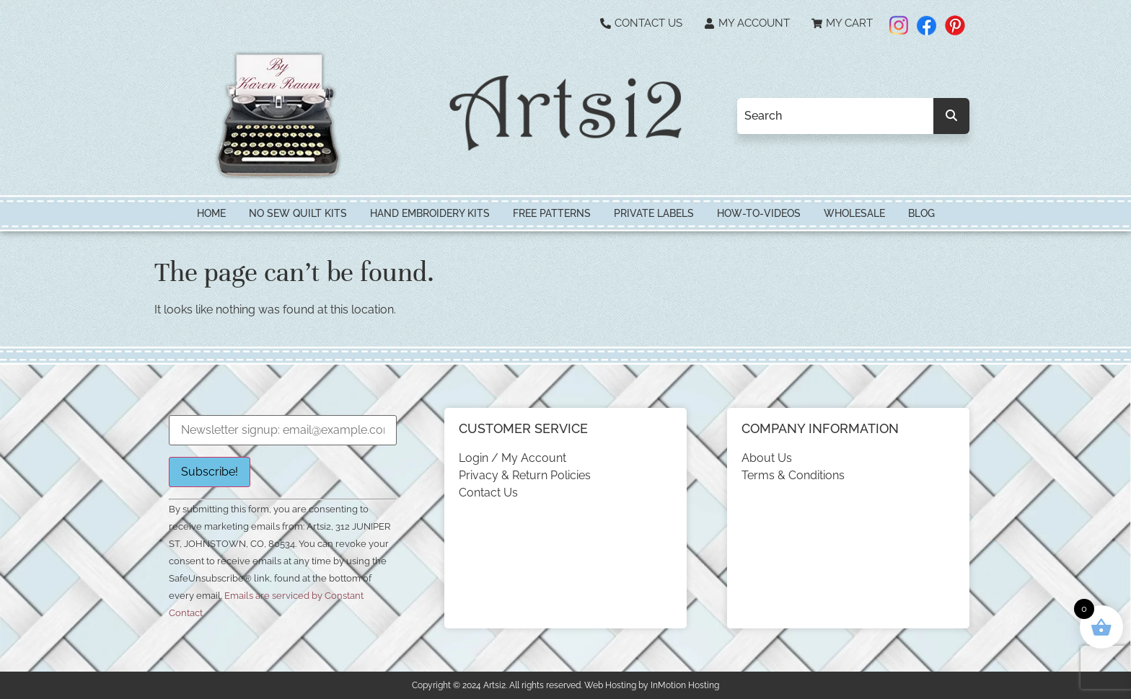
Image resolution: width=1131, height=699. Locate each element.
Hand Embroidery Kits (430, 213)
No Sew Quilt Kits (298, 213)
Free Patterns (552, 213)
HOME (211, 213)
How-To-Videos (759, 213)
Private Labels (654, 213)
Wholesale (854, 213)
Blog (921, 213)
